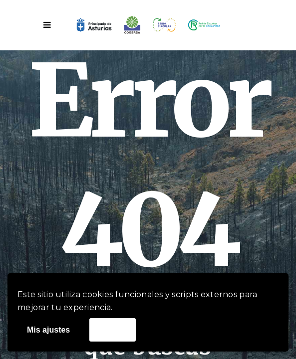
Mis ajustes (48, 330)
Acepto (112, 329)
